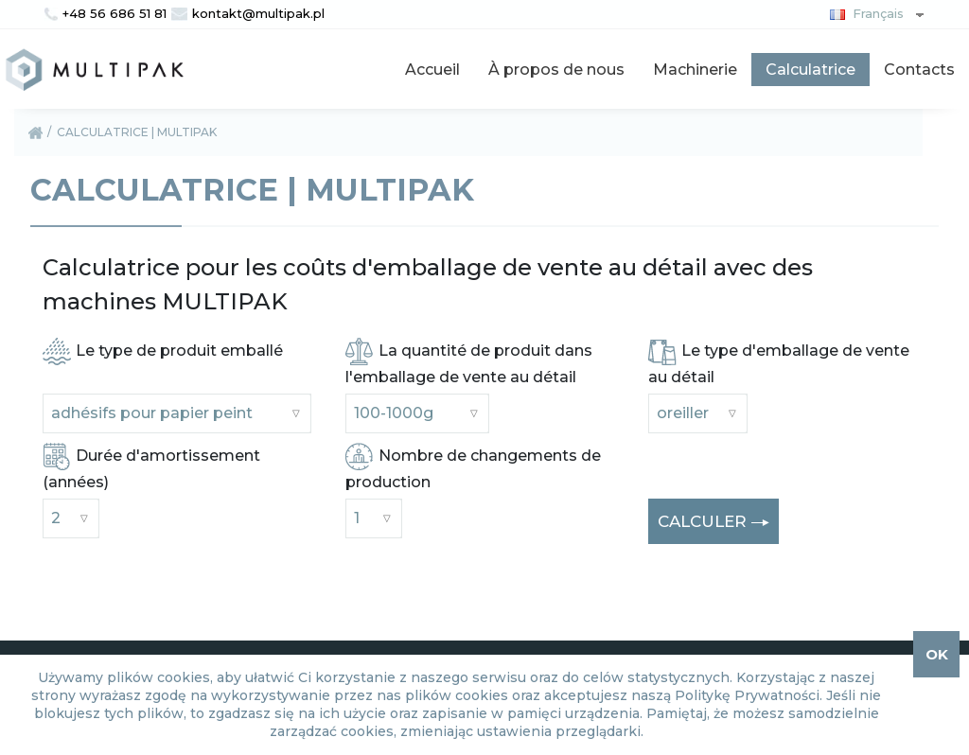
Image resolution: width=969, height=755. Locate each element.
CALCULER (713, 523)
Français (863, 13)
